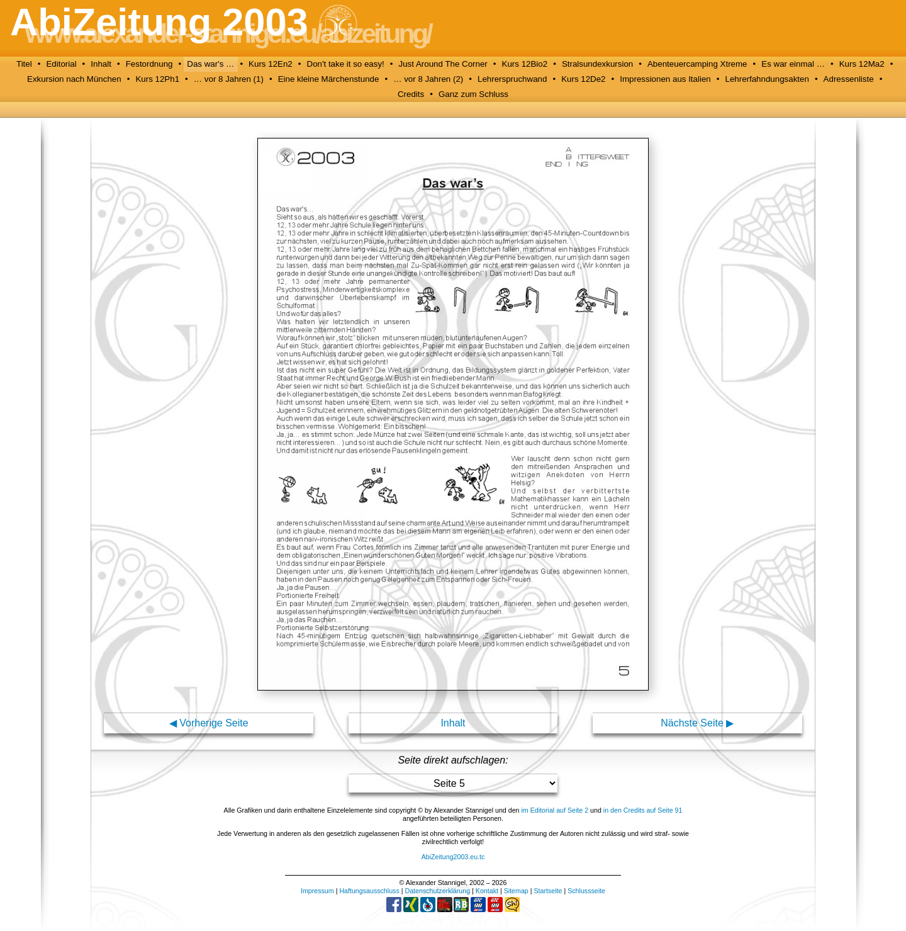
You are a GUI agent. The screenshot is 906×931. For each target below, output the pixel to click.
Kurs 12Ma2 (862, 64)
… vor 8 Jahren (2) (428, 79)
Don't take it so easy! (345, 64)
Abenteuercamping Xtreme (697, 64)
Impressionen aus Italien (665, 79)
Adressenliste (849, 79)
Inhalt (101, 64)
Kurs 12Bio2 (525, 64)
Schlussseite (586, 890)
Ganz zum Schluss (473, 94)
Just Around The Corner (443, 64)
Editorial (61, 64)
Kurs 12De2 (583, 79)
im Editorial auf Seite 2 (554, 810)
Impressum (317, 890)
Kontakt (487, 890)
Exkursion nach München (74, 79)
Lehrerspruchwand (512, 79)
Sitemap (516, 890)
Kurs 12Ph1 (157, 79)
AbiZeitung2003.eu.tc (453, 856)
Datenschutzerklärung (437, 890)
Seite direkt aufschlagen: (453, 760)
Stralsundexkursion (597, 64)
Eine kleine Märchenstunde (328, 79)
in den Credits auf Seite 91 (643, 810)
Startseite (548, 890)
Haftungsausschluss (369, 890)
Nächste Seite (692, 723)
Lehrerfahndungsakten (766, 79)
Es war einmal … (793, 64)
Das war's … (210, 64)
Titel (24, 64)
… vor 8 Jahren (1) (229, 79)
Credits (411, 94)
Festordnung (149, 64)
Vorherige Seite (213, 723)
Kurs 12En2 (271, 64)
